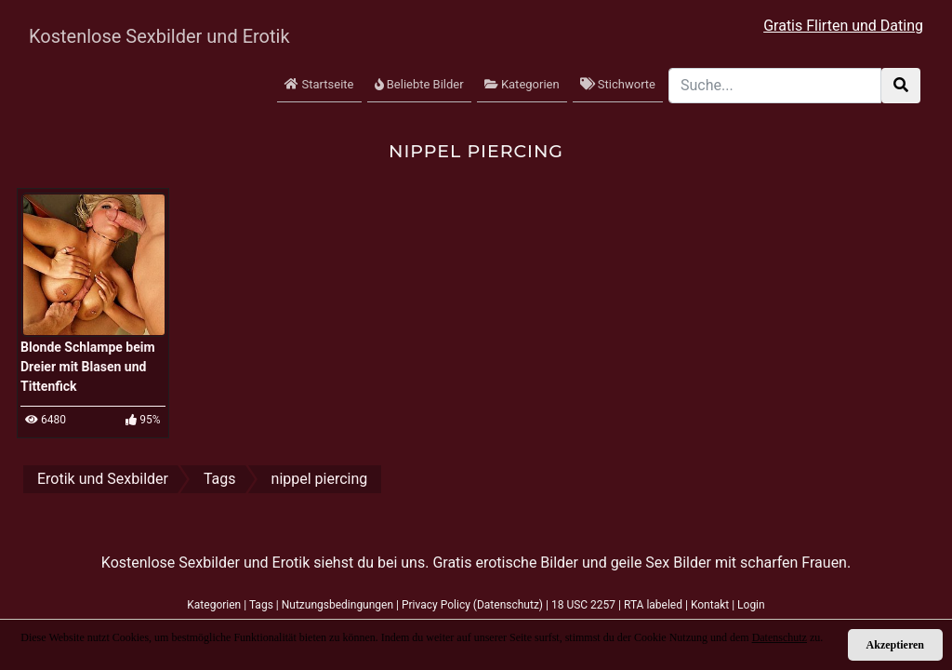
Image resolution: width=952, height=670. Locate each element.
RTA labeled (653, 604)
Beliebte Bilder (419, 84)
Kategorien (522, 84)
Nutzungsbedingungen (337, 604)
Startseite (318, 84)
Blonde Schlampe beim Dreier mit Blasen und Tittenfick (87, 367)
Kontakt (710, 604)
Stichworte (617, 84)
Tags (261, 604)
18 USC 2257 (583, 604)
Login (751, 604)
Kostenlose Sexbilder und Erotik (141, 36)
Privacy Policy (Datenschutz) (472, 604)
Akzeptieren (895, 644)
